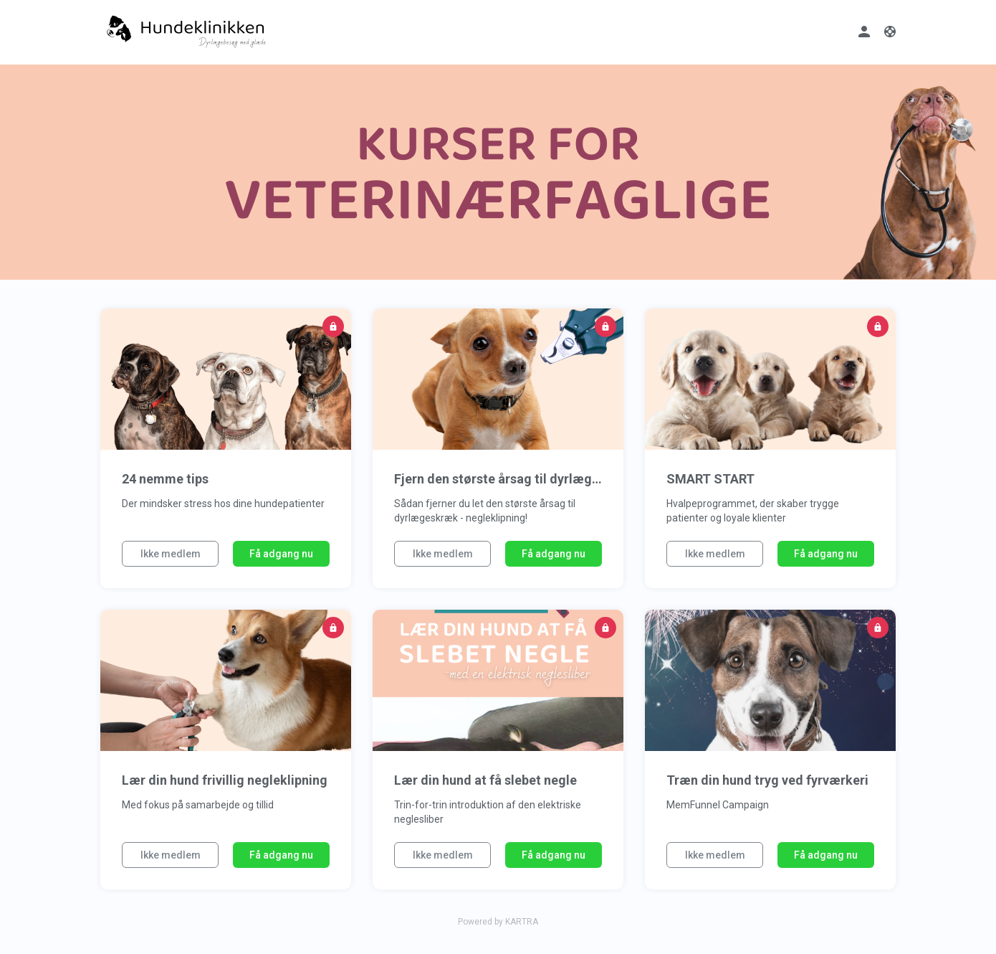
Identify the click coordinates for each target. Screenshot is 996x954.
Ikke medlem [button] (170, 553)
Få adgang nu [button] (281, 553)
